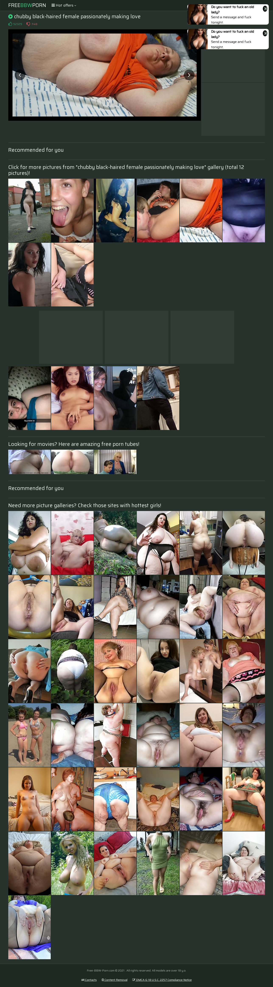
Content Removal (114, 979)
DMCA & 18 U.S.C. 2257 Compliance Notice (162, 979)
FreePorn (27, 5)
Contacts (89, 979)
